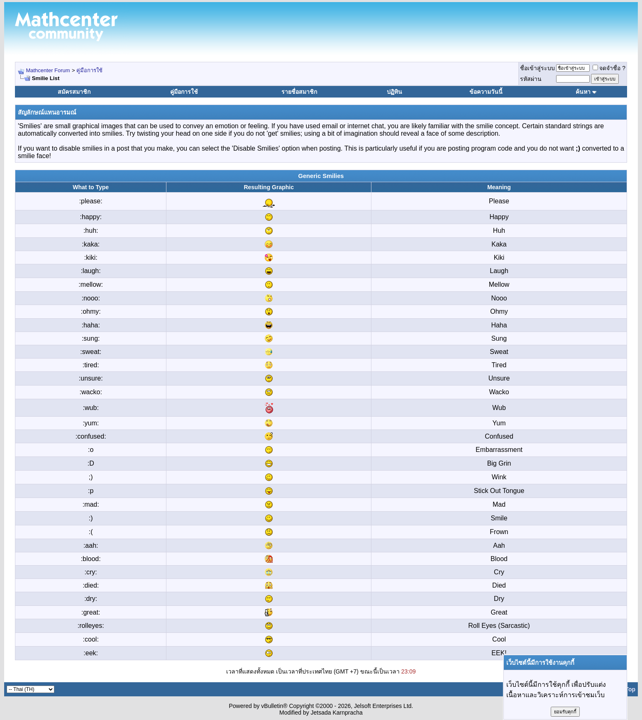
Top (630, 689)
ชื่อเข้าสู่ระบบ (537, 68)
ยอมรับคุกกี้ (565, 711)
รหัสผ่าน (531, 79)
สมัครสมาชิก (74, 91)
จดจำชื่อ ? (609, 68)
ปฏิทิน (394, 91)
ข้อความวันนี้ (486, 91)
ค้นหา (583, 91)
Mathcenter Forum (48, 70)
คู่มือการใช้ (89, 70)
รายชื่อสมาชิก (299, 91)
